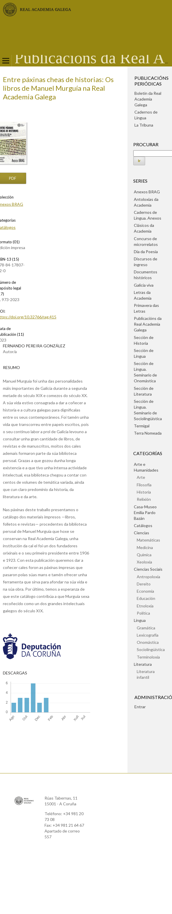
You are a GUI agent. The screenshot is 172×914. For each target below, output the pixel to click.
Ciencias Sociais (148, 569)
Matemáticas (148, 539)
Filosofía (144, 484)
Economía (145, 591)
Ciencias (141, 532)
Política (143, 613)
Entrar (140, 706)
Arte (141, 477)
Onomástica (148, 642)
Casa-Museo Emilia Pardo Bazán (145, 512)
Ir (139, 161)
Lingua (140, 620)
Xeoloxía (144, 561)
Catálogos (143, 525)
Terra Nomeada (148, 433)
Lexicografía (147, 635)
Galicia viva (143, 285)
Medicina (145, 547)
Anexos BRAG (147, 191)
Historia (144, 492)
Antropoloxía (148, 576)
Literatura (143, 664)
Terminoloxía (148, 657)
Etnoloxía (145, 605)
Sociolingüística (151, 649)
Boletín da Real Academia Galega (147, 99)
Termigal (141, 425)
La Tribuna (143, 125)
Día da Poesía (146, 251)
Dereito (144, 583)
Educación (146, 598)
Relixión (144, 499)
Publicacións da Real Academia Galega (148, 324)
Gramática (146, 627)
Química (144, 554)
